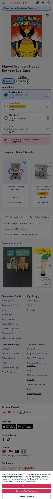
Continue (26, 486)
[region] (26, 485)
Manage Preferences (26, 496)
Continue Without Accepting (26, 491)
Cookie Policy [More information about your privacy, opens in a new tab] (30, 481)
